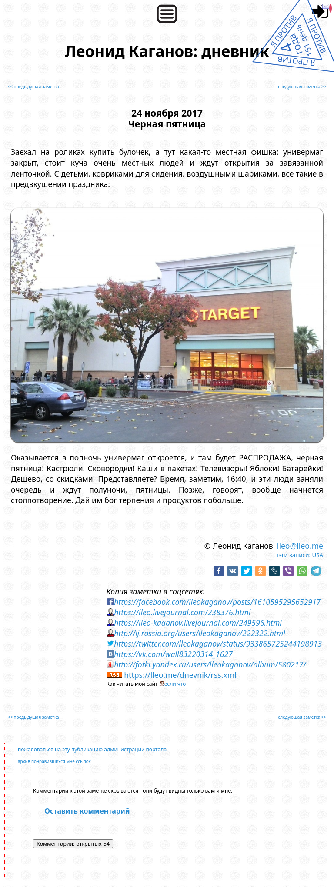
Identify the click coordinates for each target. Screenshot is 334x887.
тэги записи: (293, 555)
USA (317, 555)
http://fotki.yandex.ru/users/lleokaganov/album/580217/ (210, 664)
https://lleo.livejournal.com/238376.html (182, 612)
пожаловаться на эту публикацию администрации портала (92, 749)
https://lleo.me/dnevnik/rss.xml (180, 675)
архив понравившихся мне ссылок (54, 761)
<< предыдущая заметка (33, 86)
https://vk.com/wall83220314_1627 (173, 654)
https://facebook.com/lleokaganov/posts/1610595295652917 (217, 602)
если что (175, 683)
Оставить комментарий (87, 811)
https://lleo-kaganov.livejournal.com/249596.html (198, 622)
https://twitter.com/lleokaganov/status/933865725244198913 (218, 643)
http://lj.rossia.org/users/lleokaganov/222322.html (199, 633)
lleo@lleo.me (300, 545)
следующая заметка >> (302, 86)
